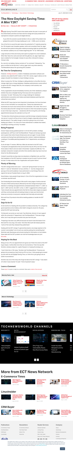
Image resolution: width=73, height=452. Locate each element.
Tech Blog (47, 5)
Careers (57, 434)
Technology (54, 5)
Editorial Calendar (42, 427)
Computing (17, 5)
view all (44, 275)
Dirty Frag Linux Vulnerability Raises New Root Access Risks (45, 348)
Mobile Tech (31, 5)
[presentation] (23, 291)
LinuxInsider (4, 434)
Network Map (41, 432)
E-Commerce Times (5, 427)
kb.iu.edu (3, 236)
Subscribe (21, 434)
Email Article (33, 26)
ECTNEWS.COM (58, 1)
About (57, 427)
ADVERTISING (68, 1)
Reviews (37, 5)
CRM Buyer (3, 432)
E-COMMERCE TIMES (31, 1)
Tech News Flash (23, 430)
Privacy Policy (42, 444)
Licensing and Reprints (61, 438)
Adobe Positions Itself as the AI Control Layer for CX (27, 349)
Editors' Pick (22, 432)
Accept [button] (62, 448)
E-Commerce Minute (24, 427)
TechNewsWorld (5, 13)
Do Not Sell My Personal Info (41, 445)
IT (26, 5)
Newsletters (68, 5)
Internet (23, 5)
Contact (58, 436)
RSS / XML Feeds (41, 434)
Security (41, 5)
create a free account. (36, 269)
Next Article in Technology (27, 13)
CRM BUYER (41, 1)
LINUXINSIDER (49, 1)
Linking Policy (41, 430)
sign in (6, 269)
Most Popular (61, 5)
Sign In (14, 1)
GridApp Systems (12, 74)
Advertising (58, 430)
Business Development (61, 432)
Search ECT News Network (44, 436)
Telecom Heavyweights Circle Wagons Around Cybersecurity (8, 348)
